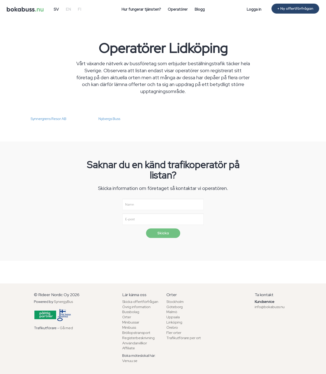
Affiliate (128, 348)
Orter (126, 317)
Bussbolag (130, 311)
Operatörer (178, 9)
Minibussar (130, 322)
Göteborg (174, 306)
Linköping (174, 322)
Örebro (172, 327)
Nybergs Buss (109, 118)
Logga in (254, 9)
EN (68, 9)
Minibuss (129, 327)
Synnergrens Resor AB (48, 118)
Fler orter (173, 332)
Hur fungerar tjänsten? (141, 9)
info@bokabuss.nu (270, 306)
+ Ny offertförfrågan (295, 8)
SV (56, 9)
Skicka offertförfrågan (140, 301)
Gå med (66, 328)
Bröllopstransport (136, 332)
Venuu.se (129, 360)
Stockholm (175, 301)
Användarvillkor (134, 343)
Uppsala (173, 317)
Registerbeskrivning (138, 338)
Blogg (199, 9)
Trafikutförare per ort (183, 338)
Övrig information (136, 306)
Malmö (171, 311)
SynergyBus (63, 301)
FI (79, 9)
